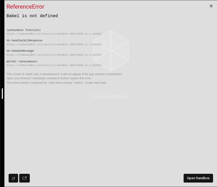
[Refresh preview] (13, 178)
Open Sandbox (198, 178)
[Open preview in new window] (24, 178)
